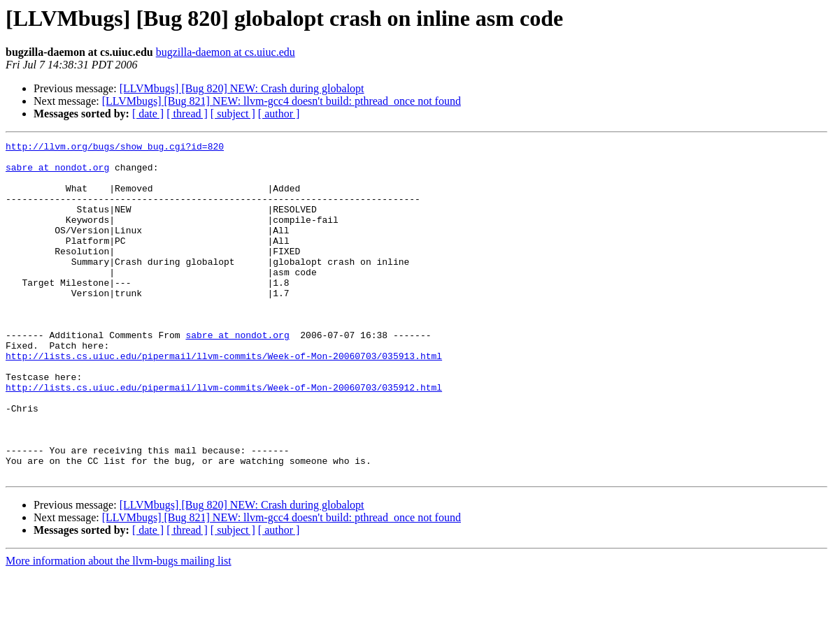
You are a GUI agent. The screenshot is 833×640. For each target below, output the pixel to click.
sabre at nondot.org (57, 173)
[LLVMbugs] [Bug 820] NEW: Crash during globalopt (242, 88)
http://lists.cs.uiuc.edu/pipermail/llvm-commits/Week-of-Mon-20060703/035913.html (224, 399)
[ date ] (148, 113)
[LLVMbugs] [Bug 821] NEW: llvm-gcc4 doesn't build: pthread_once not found (281, 101)
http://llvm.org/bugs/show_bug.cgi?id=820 (115, 148)
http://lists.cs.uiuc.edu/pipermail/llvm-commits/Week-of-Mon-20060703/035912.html (224, 437)
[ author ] (279, 113)
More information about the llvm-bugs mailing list (119, 628)
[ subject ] (233, 113)
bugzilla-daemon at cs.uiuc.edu (225, 52)
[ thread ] (187, 113)
